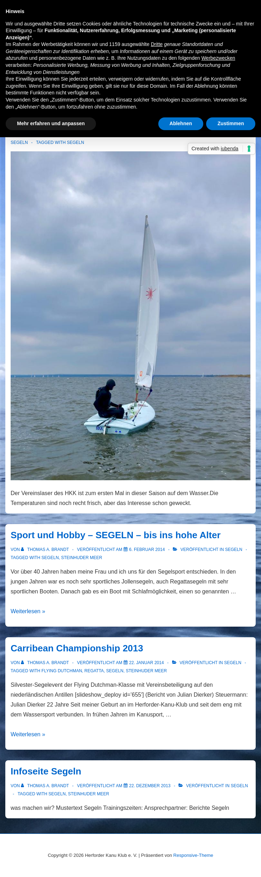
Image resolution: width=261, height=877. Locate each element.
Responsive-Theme (193, 855)
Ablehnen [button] (181, 123)
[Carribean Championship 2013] (146, 662)
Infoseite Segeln (46, 771)
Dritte (157, 44)
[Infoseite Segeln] (150, 785)
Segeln (19, 142)
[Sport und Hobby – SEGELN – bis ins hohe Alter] (147, 549)
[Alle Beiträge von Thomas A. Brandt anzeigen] (45, 549)
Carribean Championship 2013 (77, 648)
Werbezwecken (218, 58)
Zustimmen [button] (230, 123)
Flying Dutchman (61, 670)
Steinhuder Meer (81, 557)
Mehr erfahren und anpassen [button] (51, 123)
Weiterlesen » (28, 611)
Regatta (94, 670)
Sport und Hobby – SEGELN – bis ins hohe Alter (116, 535)
